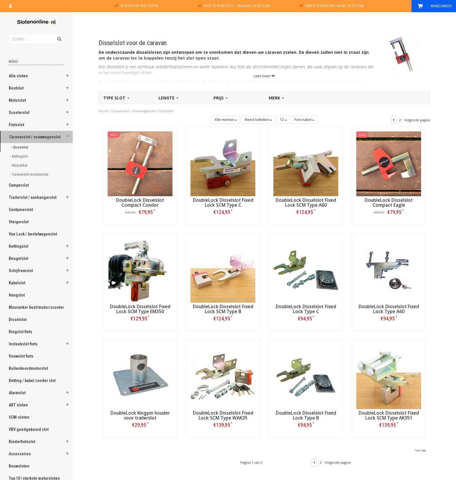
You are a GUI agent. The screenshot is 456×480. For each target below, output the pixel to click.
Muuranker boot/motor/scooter (36, 307)
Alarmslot (17, 392)
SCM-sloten (19, 417)
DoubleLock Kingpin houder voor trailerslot (140, 415)
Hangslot (17, 295)
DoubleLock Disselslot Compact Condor (140, 202)
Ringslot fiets (20, 331)
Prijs (220, 98)
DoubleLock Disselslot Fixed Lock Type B (306, 415)
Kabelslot (17, 283)
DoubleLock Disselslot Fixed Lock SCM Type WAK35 (223, 415)
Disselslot (17, 319)
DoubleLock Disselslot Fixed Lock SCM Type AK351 (389, 415)
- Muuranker (19, 165)
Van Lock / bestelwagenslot (33, 234)
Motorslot (17, 100)
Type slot (116, 98)
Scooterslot (19, 112)
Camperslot (19, 185)
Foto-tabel (304, 119)
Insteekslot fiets (23, 344)
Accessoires (20, 454)
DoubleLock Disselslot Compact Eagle (389, 202)
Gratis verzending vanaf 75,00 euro (334, 6)
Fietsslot (16, 124)
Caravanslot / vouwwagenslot (34, 137)
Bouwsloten (19, 466)
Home (103, 111)
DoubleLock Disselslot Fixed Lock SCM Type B (223, 309)
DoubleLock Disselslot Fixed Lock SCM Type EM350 (140, 309)
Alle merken (226, 119)
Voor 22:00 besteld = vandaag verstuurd (236, 6)
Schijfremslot (21, 270)
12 (283, 119)
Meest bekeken (258, 119)
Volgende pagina (417, 120)
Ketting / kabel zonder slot (32, 380)
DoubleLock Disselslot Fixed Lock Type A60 (389, 309)
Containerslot (21, 209)
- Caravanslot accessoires (29, 174)
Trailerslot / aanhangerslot (32, 197)
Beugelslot (18, 258)
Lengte (168, 98)
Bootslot (16, 88)
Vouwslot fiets (21, 356)
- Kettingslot (19, 156)
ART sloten (18, 405)
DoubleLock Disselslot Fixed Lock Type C (306, 309)
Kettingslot (18, 246)
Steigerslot (18, 222)
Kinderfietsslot (22, 441)
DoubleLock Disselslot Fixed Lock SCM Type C (223, 202)
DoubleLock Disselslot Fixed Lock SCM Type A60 (306, 202)
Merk (276, 98)
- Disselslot (20, 147)
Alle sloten (18, 76)
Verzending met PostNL (139, 6)
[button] (67, 76)
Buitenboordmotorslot (28, 368)
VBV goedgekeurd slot (29, 429)
